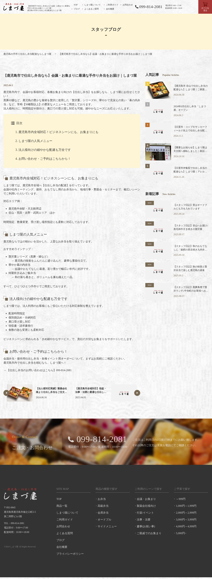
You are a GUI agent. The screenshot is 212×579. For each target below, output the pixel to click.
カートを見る (205, 9)
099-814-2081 (150, 7)
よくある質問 (64, 534)
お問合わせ (128, 5)
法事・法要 (144, 520)
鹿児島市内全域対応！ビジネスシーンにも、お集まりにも (56, 132)
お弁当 (102, 500)
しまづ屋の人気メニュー (33, 141)
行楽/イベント (145, 513)
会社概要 (110, 9)
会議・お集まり (146, 500)
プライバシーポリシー (70, 554)
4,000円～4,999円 (186, 527)
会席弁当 (103, 513)
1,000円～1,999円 (186, 507)
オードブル (104, 520)
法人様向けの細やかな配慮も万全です (43, 150)
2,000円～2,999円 (186, 513)
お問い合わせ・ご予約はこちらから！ (43, 158)
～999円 (181, 500)
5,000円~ (181, 534)
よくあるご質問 (91, 9)
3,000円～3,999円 (186, 520)
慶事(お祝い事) (146, 527)
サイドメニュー (107, 527)
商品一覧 (61, 507)
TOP (75, 5)
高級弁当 (103, 507)
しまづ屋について (92, 5)
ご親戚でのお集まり (149, 534)
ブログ (77, 9)
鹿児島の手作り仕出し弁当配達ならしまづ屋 (27, 54)
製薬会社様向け (146, 507)
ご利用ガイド (112, 5)
